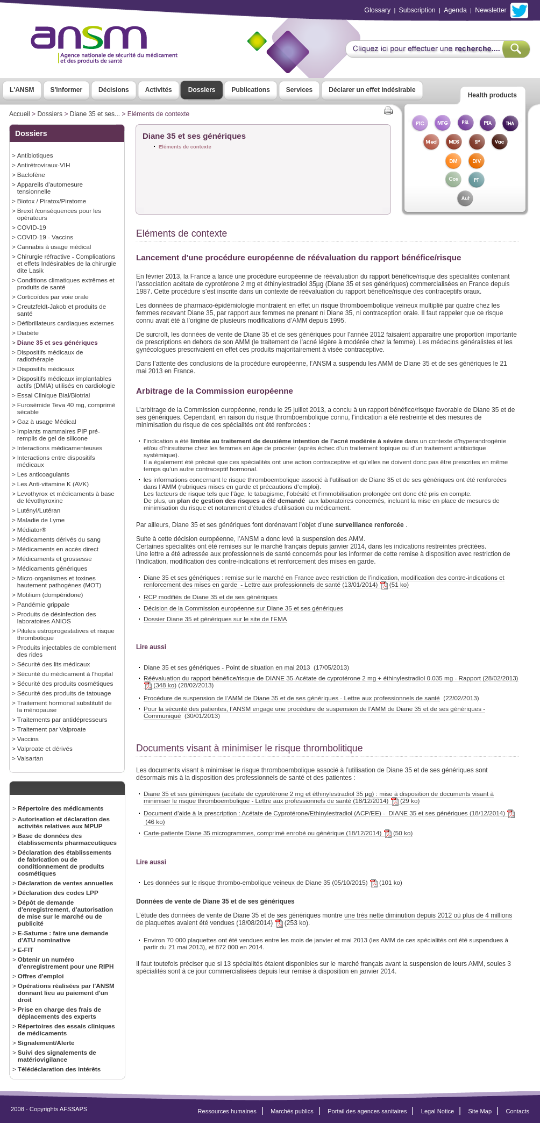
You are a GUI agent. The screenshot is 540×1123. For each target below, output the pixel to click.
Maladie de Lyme (41, 519)
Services (299, 90)
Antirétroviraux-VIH (43, 164)
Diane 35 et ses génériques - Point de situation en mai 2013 (227, 667)
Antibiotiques (35, 155)
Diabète (28, 332)
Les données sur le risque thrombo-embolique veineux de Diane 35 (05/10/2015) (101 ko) (273, 882)
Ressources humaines (227, 1111)
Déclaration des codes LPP (58, 892)
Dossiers (202, 90)
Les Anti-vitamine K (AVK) (53, 483)
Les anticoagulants (43, 474)
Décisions (113, 90)
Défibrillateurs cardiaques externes (65, 322)
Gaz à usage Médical (46, 421)
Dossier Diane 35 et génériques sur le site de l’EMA (215, 618)
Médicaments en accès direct (57, 548)
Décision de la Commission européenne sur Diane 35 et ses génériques (243, 608)
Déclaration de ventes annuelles (65, 882)
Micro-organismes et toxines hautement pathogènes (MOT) (59, 581)
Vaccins (28, 738)
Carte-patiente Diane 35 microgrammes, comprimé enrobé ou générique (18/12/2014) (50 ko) (278, 833)
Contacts (517, 1111)
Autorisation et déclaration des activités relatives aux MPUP (64, 822)
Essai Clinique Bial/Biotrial (53, 395)
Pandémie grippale (43, 604)
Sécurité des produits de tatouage (64, 693)
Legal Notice (437, 1111)
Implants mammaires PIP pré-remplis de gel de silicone (58, 435)
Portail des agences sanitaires (367, 1111)
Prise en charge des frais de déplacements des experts (59, 1013)
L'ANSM (22, 90)
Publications (250, 90)
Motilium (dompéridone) (50, 594)
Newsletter (490, 10)
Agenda (455, 10)
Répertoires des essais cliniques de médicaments (66, 1029)
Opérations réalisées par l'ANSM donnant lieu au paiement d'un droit (66, 992)
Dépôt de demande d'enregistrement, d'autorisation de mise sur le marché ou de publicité (65, 913)
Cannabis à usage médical (54, 246)
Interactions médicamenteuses (59, 447)
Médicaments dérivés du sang (59, 539)
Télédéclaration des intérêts (59, 1068)
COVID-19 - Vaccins (45, 236)
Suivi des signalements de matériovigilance (57, 1056)
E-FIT (25, 949)
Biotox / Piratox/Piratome (51, 200)
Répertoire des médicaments (61, 808)
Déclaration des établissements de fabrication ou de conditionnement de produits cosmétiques (65, 863)
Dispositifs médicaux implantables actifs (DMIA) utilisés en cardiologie (66, 382)
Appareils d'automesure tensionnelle (50, 188)
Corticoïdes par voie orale (53, 296)
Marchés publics (292, 1111)
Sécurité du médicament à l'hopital (65, 673)
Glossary (377, 10)
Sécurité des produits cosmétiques (65, 683)
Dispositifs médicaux (45, 368)
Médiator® (31, 529)
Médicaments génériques (52, 568)
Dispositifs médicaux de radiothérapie (50, 356)
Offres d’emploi (41, 975)
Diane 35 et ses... (95, 114)
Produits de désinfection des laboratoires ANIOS (56, 617)
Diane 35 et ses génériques (57, 342)
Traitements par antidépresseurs (62, 719)
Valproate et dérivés (45, 748)
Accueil (19, 114)
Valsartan (30, 758)
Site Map (480, 1111)
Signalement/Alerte (46, 1042)
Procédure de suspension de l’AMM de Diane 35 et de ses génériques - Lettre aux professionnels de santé (292, 697)
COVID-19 (31, 227)
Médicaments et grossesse (54, 558)
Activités (158, 90)
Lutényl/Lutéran (38, 510)
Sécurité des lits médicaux (53, 663)
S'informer (67, 90)
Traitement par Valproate (51, 729)
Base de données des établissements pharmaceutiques (67, 839)
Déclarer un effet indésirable (372, 90)
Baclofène (31, 174)
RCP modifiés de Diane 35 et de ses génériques (211, 596)
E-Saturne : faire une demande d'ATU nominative (63, 936)
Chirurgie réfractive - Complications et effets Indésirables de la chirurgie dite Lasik (66, 263)
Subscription (417, 10)
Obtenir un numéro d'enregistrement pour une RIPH (66, 963)
